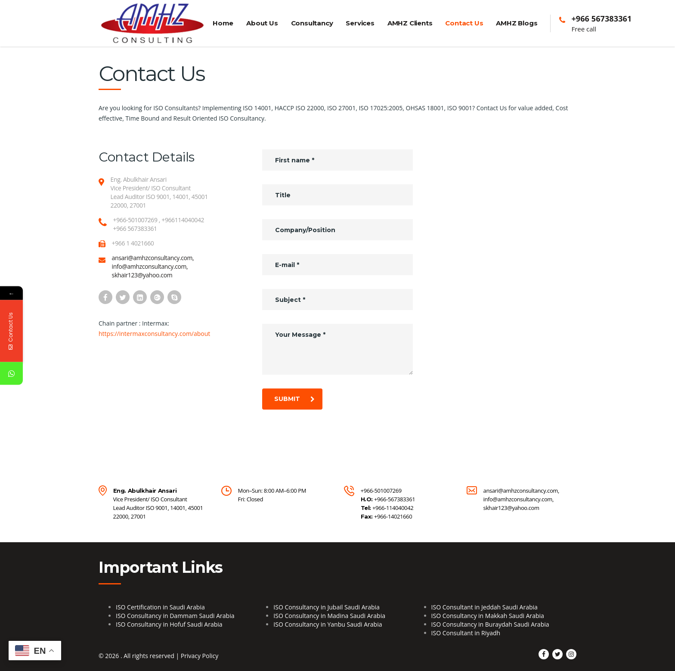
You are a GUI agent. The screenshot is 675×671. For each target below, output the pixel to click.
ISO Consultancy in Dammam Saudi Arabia (175, 616)
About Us (262, 23)
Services (360, 23)
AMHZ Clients (410, 23)
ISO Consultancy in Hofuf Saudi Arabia (169, 624)
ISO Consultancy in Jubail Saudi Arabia (326, 607)
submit (294, 399)
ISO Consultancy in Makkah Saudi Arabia (487, 616)
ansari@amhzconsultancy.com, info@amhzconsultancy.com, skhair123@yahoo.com (153, 266)
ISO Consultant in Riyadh (466, 633)
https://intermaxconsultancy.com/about (154, 333)
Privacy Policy (199, 656)
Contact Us (464, 23)
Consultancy (312, 23)
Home (223, 23)
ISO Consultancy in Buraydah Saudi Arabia (490, 624)
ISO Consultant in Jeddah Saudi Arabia (484, 607)
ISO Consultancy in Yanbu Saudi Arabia (327, 624)
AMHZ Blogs (516, 23)
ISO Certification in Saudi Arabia (160, 607)
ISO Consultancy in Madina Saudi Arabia (329, 616)
